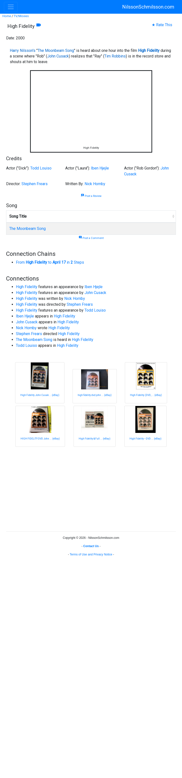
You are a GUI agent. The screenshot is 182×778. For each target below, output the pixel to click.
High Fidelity (149, 50)
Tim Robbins (115, 56)
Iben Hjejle (100, 168)
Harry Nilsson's (22, 50)
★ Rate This (162, 25)
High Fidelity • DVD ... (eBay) (145, 438)
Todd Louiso (41, 168)
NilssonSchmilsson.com (148, 7)
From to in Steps (50, 262)
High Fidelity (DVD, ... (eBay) (146, 395)
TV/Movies (21, 16)
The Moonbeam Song (56, 50)
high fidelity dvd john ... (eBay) (95, 395)
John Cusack (58, 56)
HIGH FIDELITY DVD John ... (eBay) (40, 438)
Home (6, 16)
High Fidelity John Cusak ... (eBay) (39, 395)
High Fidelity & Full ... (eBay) (94, 438)
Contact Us (91, 546)
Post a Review (91, 196)
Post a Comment (91, 238)
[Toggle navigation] (11, 7)
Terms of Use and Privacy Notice (91, 554)
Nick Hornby (95, 183)
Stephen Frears (34, 183)
